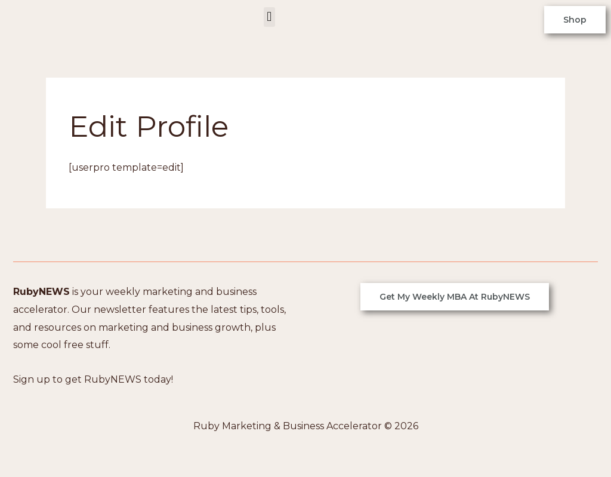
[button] (269, 17)
